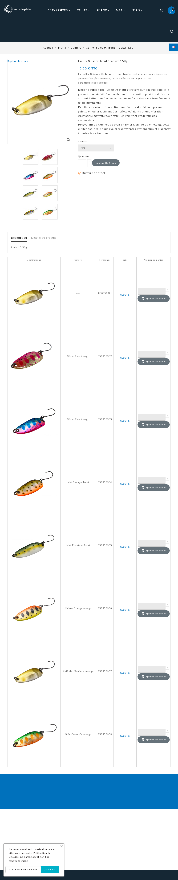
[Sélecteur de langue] (173, 47)
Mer (121, 10)
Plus (136, 10)
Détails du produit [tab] (43, 237)
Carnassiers (59, 10)
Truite (83, 10)
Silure (103, 10)
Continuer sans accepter (23, 869)
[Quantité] (82, 163)
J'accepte (50, 869)
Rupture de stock (106, 163)
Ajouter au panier (153, 298)
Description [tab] (19, 237)
